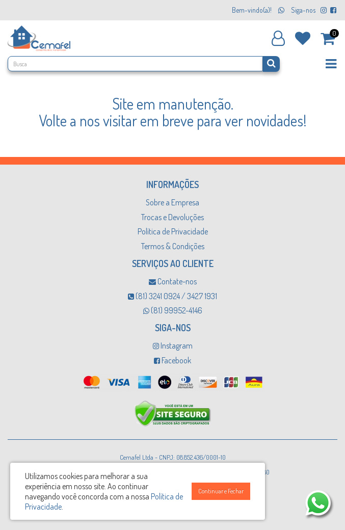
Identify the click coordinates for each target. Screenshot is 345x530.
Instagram (173, 345)
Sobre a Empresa (172, 202)
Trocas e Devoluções (172, 217)
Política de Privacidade (173, 231)
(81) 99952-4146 (172, 310)
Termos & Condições (172, 246)
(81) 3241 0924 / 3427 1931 (172, 296)
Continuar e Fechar (221, 491)
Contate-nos (173, 281)
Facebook (172, 360)
